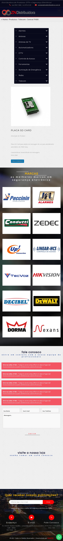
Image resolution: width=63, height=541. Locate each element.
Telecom (22, 19)
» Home (4, 19)
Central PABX (33, 19)
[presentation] (38, 446)
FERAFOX (50, 538)
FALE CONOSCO (17, 161)
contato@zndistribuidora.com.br (49, 5)
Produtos (13, 19)
